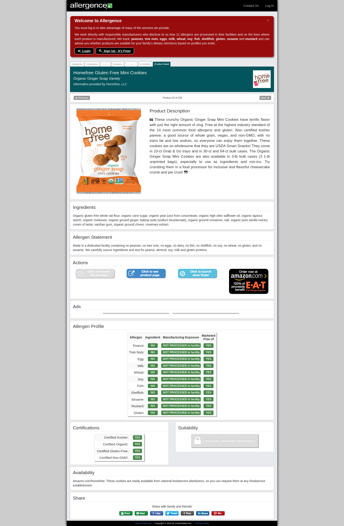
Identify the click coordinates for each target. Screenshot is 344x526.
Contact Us (251, 5)
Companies (92, 64)
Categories (77, 64)
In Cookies (145, 64)
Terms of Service (143, 523)
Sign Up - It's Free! (115, 51)
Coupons (117, 64)
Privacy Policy (202, 523)
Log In (269, 5)
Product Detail (161, 64)
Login (84, 51)
